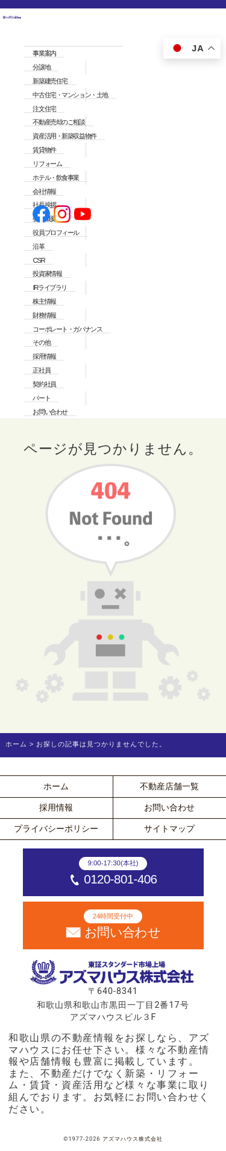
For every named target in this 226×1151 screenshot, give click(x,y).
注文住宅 (44, 108)
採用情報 (44, 356)
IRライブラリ (49, 287)
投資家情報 (47, 273)
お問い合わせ (50, 411)
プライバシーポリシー (56, 828)
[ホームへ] (12, 214)
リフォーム (47, 163)
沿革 (38, 246)
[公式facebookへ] (41, 215)
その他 (41, 342)
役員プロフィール (56, 232)
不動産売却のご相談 (58, 122)
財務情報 (44, 315)
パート (41, 398)
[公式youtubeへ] (83, 215)
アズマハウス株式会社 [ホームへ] (132, 1139)
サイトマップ (169, 828)
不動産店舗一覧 (169, 786)
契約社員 (44, 384)
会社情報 (44, 191)
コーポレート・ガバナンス (67, 329)
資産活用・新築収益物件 (64, 135)
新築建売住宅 (50, 81)
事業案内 (44, 53)
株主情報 (44, 301)
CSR (39, 260)
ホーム (56, 786)
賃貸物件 (44, 149)
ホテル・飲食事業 (56, 177)
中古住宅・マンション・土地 (70, 94)
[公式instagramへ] (62, 215)
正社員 (41, 370)
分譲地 (41, 67)
